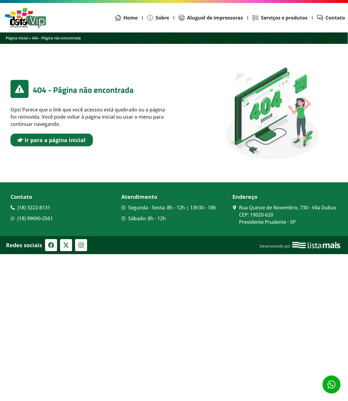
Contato (331, 17)
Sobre (158, 17)
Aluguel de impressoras (211, 17)
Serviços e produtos (280, 17)
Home (126, 17)
